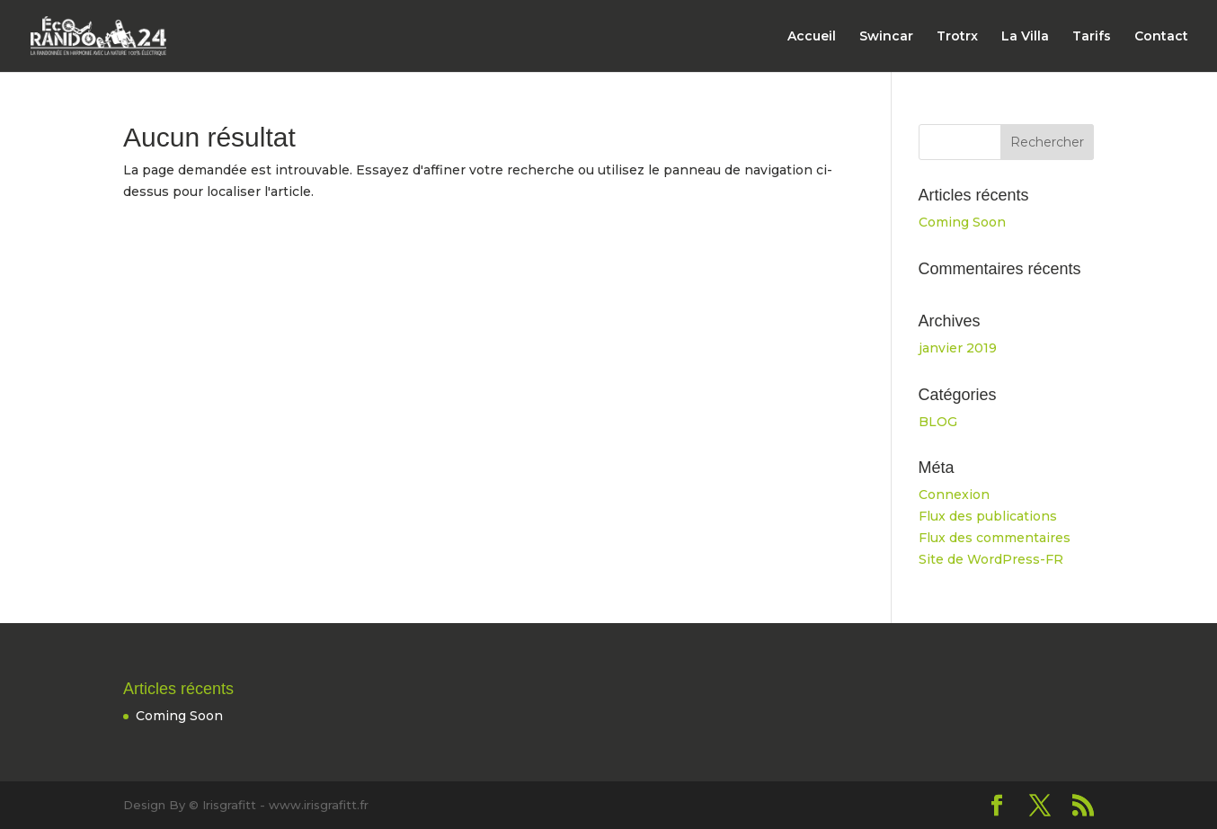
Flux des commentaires (994, 538)
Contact (1161, 37)
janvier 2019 (958, 348)
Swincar (886, 37)
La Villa (1025, 37)
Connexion (954, 494)
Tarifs (1091, 37)
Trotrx (957, 37)
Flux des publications (988, 516)
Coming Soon (962, 222)
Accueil (811, 37)
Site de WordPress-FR (991, 559)
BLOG (938, 422)
